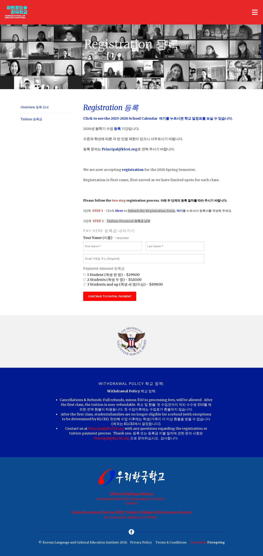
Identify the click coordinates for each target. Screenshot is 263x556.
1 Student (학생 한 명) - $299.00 (111, 275)
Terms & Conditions (171, 542)
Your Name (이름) (98, 238)
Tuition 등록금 (31, 119)
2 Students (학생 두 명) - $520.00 (112, 279)
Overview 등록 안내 (35, 107)
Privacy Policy (141, 542)
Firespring (216, 542)
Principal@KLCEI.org (106, 428)
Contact (131, 503)
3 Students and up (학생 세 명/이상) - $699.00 (123, 284)
